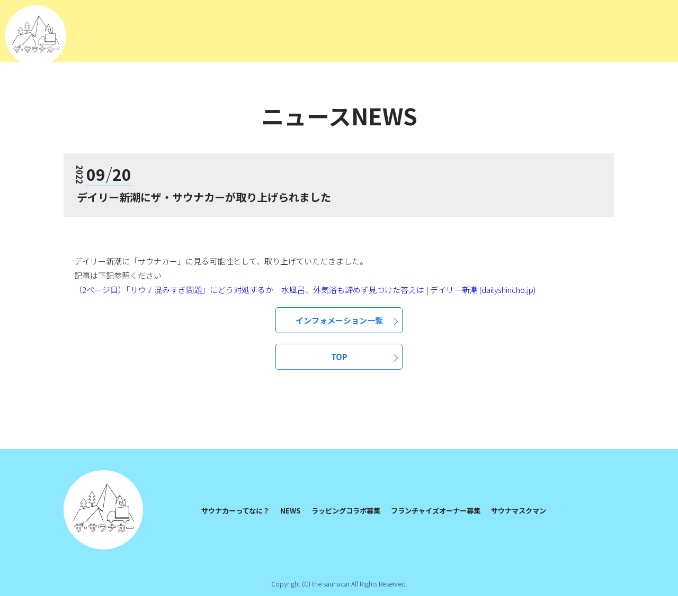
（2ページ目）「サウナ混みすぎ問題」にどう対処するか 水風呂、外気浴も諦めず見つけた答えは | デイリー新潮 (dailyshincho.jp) (305, 289)
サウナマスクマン (538, 510)
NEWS (296, 510)
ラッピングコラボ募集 (354, 510)
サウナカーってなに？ (238, 510)
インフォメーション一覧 (339, 320)
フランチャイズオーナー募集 (450, 510)
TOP (339, 356)
